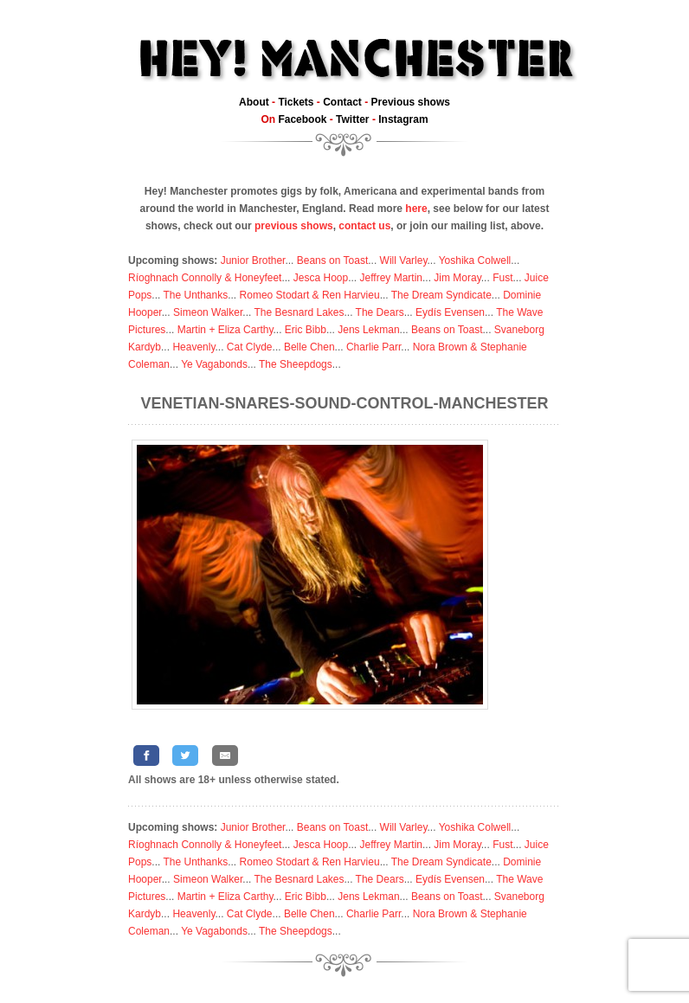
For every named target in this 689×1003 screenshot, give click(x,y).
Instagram (403, 119)
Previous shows (410, 102)
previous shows (293, 226)
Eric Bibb (305, 330)
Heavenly (193, 347)
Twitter (352, 119)
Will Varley (404, 260)
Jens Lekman (368, 330)
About (254, 102)
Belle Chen (309, 347)
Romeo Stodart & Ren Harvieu (310, 295)
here (416, 209)
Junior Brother (253, 260)
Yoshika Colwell (475, 260)
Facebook (302, 119)
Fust (502, 278)
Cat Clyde (250, 347)
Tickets (295, 102)
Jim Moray (457, 278)
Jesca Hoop (320, 278)
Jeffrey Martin (391, 278)
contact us (364, 226)
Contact (342, 102)
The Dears (380, 312)
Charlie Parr (373, 347)
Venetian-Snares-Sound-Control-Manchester (345, 403)
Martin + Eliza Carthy (225, 330)
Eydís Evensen (450, 312)
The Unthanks (195, 295)
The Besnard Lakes (299, 312)
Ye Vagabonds (214, 364)
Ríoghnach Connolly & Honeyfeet (204, 278)
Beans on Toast (333, 260)
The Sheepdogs (295, 364)
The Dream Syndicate (441, 295)
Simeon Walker (207, 312)
